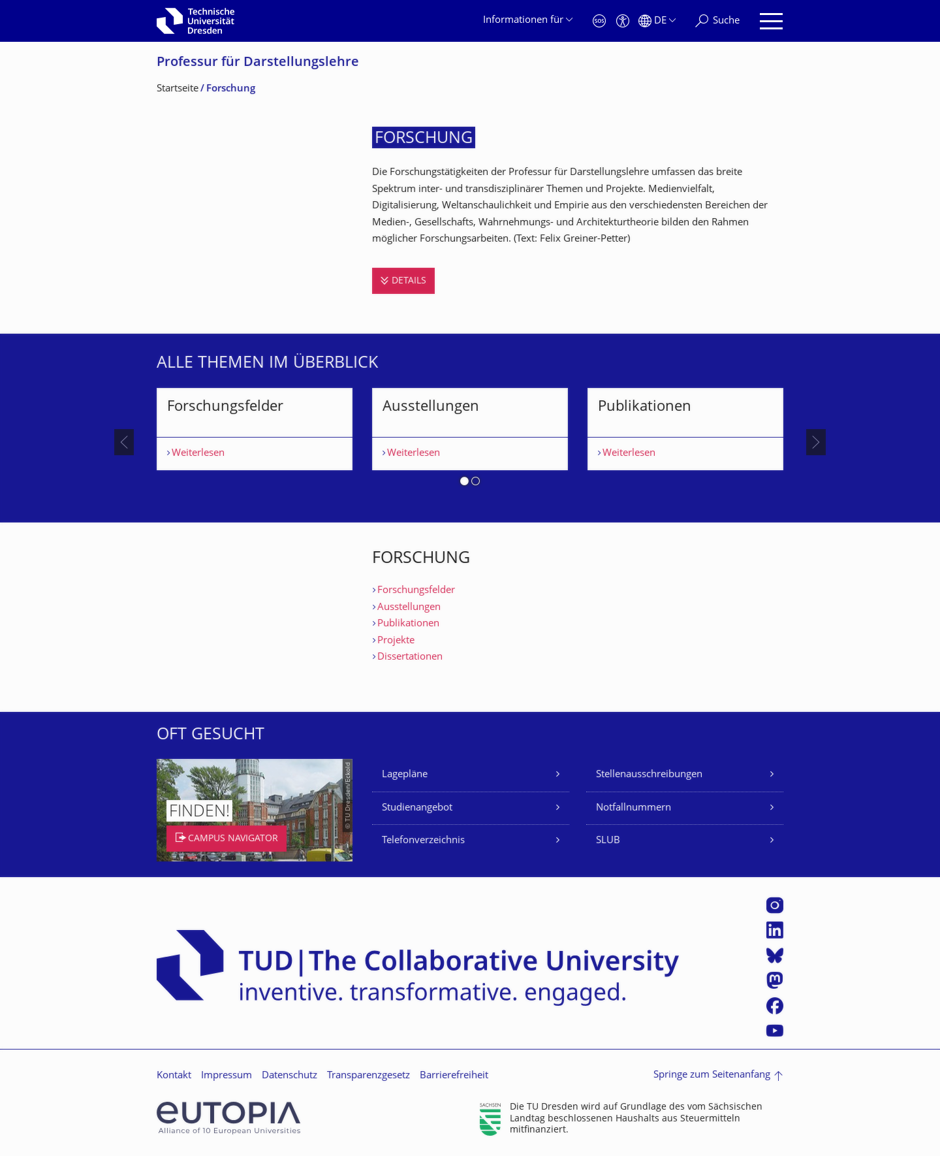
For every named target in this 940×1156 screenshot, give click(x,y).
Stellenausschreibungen (649, 775)
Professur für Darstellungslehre (258, 63)
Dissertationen (410, 657)
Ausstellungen (409, 608)
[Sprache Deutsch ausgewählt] (657, 21)
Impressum (226, 1076)
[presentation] (124, 442)
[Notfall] (599, 21)
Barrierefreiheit (454, 1076)
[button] (464, 483)
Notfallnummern (633, 808)
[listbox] (470, 442)
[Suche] (717, 21)
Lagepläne (405, 775)
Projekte (396, 641)
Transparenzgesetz (368, 1076)
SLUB (608, 841)
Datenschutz (289, 1076)
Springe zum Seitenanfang (711, 1075)
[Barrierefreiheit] (623, 21)
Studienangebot (417, 808)
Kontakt (174, 1076)
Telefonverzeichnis (423, 841)
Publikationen (408, 624)
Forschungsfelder (416, 591)
